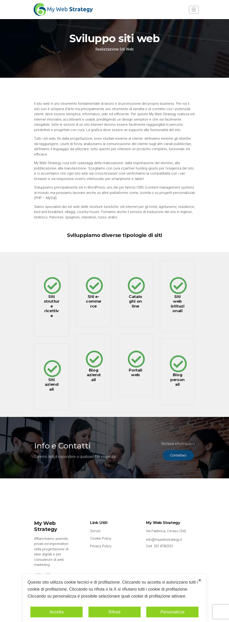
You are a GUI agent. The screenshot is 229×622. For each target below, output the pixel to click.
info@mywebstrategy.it (164, 539)
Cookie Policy (100, 538)
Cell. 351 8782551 (159, 546)
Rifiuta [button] (114, 612)
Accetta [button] (56, 612)
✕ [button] (199, 580)
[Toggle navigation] (193, 10)
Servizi (95, 531)
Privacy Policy (100, 546)
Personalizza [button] (172, 612)
